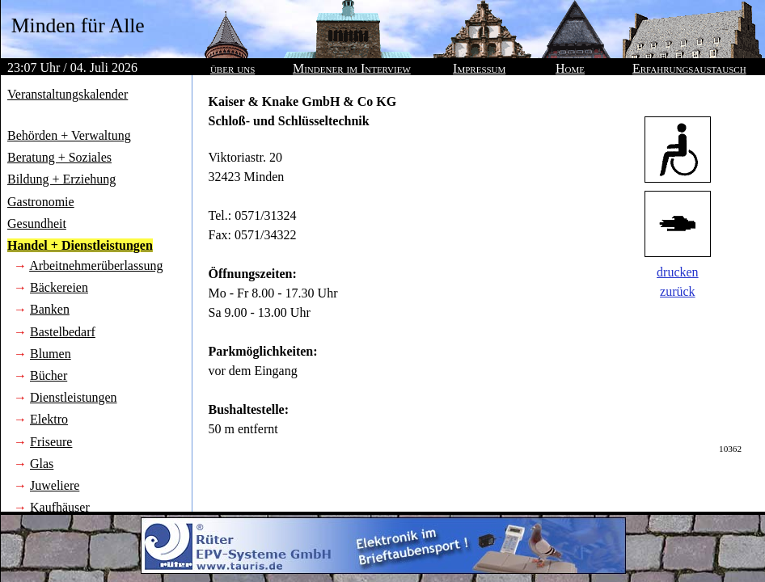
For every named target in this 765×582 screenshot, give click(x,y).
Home (570, 68)
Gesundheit (36, 223)
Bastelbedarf (62, 332)
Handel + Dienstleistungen (80, 245)
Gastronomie (40, 202)
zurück (677, 291)
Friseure (51, 442)
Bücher (48, 375)
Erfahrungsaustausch (689, 68)
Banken (50, 309)
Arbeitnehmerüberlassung (96, 265)
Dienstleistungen (73, 397)
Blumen (50, 354)
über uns (232, 68)
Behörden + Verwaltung (69, 135)
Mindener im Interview (352, 68)
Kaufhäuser (60, 507)
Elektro (49, 419)
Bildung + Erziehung (61, 179)
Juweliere (54, 485)
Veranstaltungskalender (67, 94)
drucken (678, 272)
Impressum (479, 68)
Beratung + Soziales (59, 157)
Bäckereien (59, 287)
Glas (41, 463)
